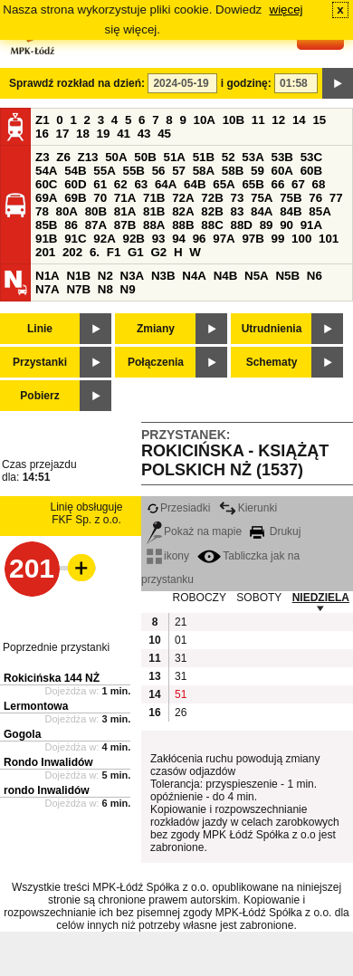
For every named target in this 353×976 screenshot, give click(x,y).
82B (212, 211)
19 (103, 133)
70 (100, 198)
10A (204, 120)
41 (123, 133)
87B (125, 225)
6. (95, 252)
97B (252, 238)
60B (311, 170)
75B (290, 198)
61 (100, 184)
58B (232, 170)
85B (46, 225)
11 (258, 120)
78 (42, 211)
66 (278, 184)
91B (46, 238)
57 (179, 170)
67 (298, 184)
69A (46, 198)
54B (75, 170)
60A (282, 170)
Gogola (22, 734)
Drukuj (275, 531)
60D (75, 184)
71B (154, 198)
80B (96, 211)
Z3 (42, 157)
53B (282, 157)
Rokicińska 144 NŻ (52, 678)
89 (266, 225)
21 (180, 622)
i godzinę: (246, 83)
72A (183, 198)
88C (212, 225)
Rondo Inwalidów (48, 762)
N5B (287, 275)
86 (71, 225)
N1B (78, 275)
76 (315, 198)
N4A (194, 275)
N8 (105, 289)
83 (236, 211)
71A (125, 198)
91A (311, 225)
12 (278, 120)
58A (204, 170)
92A (104, 238)
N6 (314, 275)
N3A (132, 275)
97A (223, 238)
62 (121, 184)
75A (261, 198)
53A (252, 157)
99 (278, 238)
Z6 (63, 157)
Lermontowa (36, 706)
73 (236, 198)
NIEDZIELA (320, 597)
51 (180, 694)
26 (180, 712)
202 (72, 252)
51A (175, 157)
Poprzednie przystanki (56, 647)
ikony (168, 556)
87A (96, 225)
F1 (114, 252)
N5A (256, 275)
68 (319, 184)
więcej (286, 9)
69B (75, 198)
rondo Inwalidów (47, 790)
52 (228, 157)
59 (257, 170)
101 (329, 238)
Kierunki (248, 508)
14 (299, 120)
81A (125, 211)
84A (261, 211)
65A (223, 184)
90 (286, 225)
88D (241, 225)
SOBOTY (258, 597)
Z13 (88, 157)
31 (180, 658)
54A (46, 170)
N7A (47, 289)
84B (290, 211)
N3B (163, 275)
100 (301, 238)
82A (183, 211)
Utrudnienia (272, 328)
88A (154, 225)
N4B (226, 275)
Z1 (42, 120)
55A (104, 170)
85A (319, 211)
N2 (105, 275)
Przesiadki (178, 508)
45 (164, 133)
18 (83, 133)
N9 (128, 289)
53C (311, 157)
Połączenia (156, 362)
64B (194, 184)
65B (252, 184)
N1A (47, 275)
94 (179, 238)
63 (141, 184)
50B (145, 157)
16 (42, 133)
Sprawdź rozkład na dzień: (77, 83)
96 (199, 238)
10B (233, 120)
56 (159, 170)
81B (154, 211)
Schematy (272, 362)
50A (116, 157)
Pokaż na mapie (194, 531)
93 (159, 238)
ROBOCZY (199, 597)
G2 (158, 252)
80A (67, 211)
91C (75, 238)
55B (133, 170)
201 (45, 252)
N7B (78, 289)
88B (183, 225)
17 (63, 133)
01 (180, 640)
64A (165, 184)
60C (46, 184)
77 (336, 198)
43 (144, 133)
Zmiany (156, 328)
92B (133, 238)
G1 (136, 252)
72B (212, 198)
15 (319, 120)
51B (204, 157)
